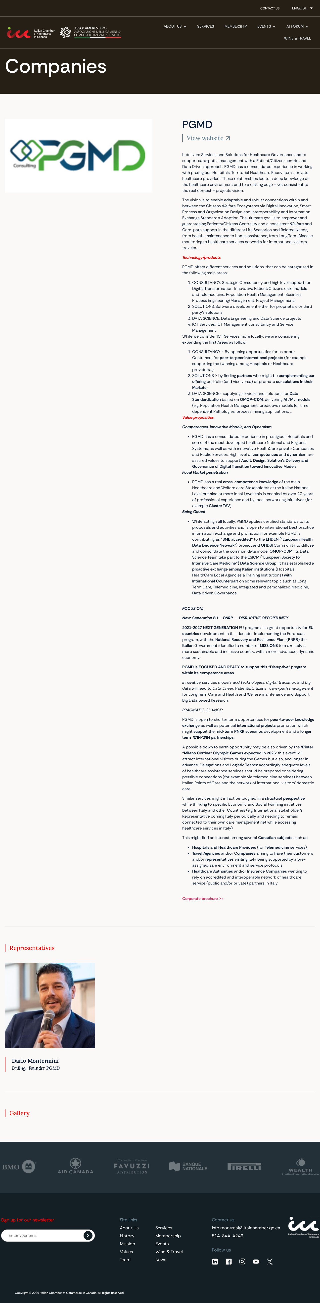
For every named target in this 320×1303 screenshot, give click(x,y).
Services (164, 1228)
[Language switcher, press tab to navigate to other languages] (302, 8)
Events (162, 1244)
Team (125, 1260)
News (161, 1260)
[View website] (228, 138)
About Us (129, 1228)
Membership (168, 1236)
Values (126, 1252)
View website (205, 138)
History (127, 1236)
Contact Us (270, 8)
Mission (127, 1244)
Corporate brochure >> (203, 898)
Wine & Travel (169, 1252)
